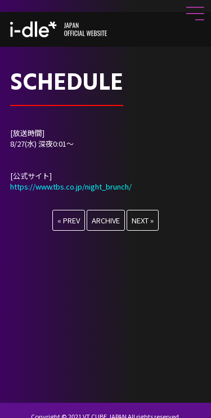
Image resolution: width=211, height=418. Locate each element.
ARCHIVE (106, 220)
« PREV (68, 220)
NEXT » (143, 220)
